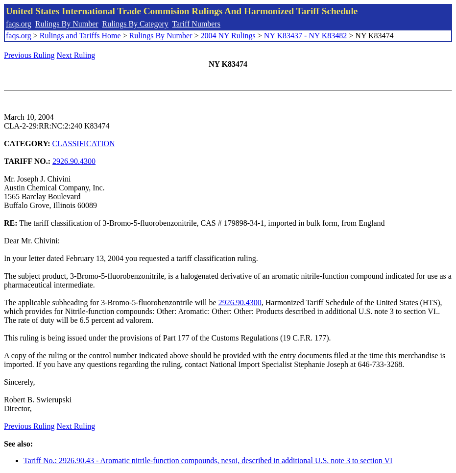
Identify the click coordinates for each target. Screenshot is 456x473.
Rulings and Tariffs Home (80, 35)
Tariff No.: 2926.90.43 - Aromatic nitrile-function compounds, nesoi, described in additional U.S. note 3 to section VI (208, 460)
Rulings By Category (135, 24)
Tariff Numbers (196, 24)
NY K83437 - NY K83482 (305, 35)
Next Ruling (76, 55)
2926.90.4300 (74, 161)
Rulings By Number (66, 24)
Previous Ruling (29, 55)
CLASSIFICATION (83, 143)
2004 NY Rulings (228, 35)
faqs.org (18, 24)
